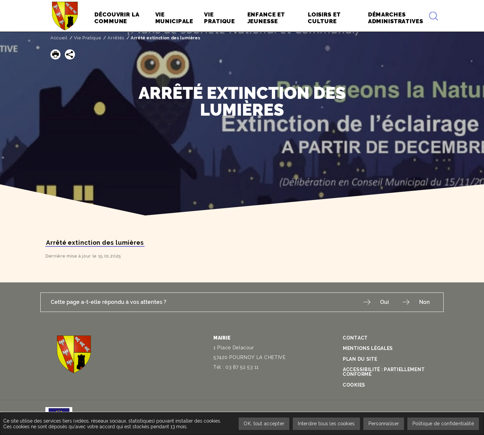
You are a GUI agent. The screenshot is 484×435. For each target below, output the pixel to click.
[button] (55, 54)
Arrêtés (116, 37)
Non (424, 302)
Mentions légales (368, 348)
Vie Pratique (88, 37)
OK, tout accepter (264, 423)
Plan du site (360, 359)
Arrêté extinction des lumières (95, 242)
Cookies (354, 385)
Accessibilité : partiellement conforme (384, 372)
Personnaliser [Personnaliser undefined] (383, 423)
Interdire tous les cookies (326, 423)
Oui (384, 302)
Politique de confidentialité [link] (443, 423)
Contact (355, 338)
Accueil (59, 37)
